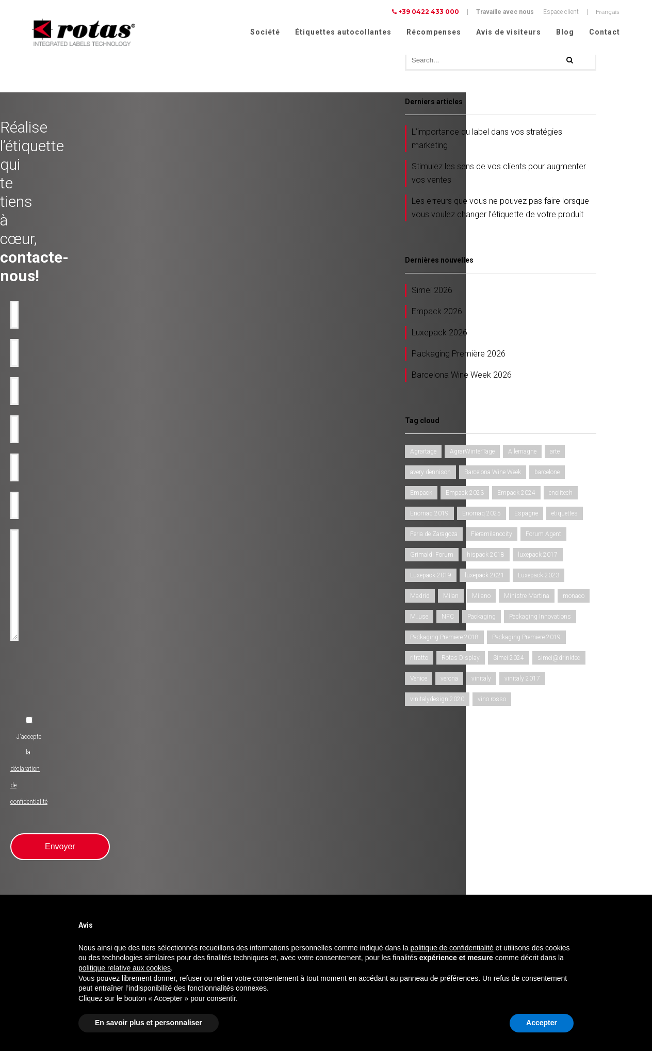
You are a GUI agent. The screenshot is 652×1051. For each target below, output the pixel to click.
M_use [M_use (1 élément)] (419, 618)
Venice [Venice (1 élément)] (418, 680)
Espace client (561, 11)
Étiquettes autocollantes (343, 32)
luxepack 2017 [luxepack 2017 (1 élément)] (538, 556)
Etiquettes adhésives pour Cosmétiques (75, 866)
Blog (565, 32)
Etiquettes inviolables (205, 829)
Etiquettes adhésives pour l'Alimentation (76, 854)
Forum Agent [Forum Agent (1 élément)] (543, 535)
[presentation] (243, 446)
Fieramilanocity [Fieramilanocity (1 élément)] (491, 535)
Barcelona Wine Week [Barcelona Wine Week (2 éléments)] (492, 473)
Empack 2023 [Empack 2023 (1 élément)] (465, 494)
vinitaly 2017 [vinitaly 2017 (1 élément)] (522, 680)
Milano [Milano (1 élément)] (481, 597)
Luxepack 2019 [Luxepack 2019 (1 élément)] (430, 576)
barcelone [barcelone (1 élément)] (547, 473)
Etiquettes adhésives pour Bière (64, 829)
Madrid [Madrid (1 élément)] (420, 597)
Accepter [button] (541, 1022)
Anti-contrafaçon (198, 817)
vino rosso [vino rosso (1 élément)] (492, 700)
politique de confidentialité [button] (452, 948)
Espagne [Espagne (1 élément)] (526, 515)
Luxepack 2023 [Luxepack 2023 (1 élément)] (538, 576)
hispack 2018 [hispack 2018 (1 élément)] (485, 556)
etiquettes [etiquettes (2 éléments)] (564, 515)
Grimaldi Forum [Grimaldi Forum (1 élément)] (431, 556)
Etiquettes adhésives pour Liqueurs (69, 842)
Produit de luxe (196, 792)
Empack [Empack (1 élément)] (421, 494)
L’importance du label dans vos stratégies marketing (487, 140)
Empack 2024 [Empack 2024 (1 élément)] (516, 494)
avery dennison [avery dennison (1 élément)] (430, 473)
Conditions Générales (519, 887)
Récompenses (433, 32)
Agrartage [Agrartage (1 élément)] (423, 453)
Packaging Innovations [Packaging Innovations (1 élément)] (540, 618)
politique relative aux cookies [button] (124, 968)
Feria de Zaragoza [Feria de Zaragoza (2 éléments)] (434, 535)
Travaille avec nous (505, 11)
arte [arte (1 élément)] (555, 453)
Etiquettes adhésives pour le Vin (65, 792)
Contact (604, 32)
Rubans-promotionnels (207, 854)
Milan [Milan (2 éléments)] (451, 597)
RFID (183, 866)
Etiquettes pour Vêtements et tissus (70, 891)
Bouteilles (189, 842)
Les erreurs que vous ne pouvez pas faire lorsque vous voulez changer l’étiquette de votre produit (500, 209)
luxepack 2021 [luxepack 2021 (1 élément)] (484, 576)
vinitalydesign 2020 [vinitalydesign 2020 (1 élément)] (437, 700)
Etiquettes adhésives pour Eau (63, 817)
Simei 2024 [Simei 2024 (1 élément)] (508, 659)
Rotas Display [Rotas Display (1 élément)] (461, 659)
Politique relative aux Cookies (530, 873)
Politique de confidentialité (526, 860)
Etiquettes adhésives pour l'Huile (66, 805)
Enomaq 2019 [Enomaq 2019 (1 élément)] (429, 515)
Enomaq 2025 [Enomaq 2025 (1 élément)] (481, 515)
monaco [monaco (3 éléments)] (573, 597)
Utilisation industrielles (207, 805)
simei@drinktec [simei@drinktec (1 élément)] (558, 659)
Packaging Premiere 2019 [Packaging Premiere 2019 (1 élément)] (526, 638)
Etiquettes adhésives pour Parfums (69, 879)
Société (265, 32)
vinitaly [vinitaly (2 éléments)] (481, 680)
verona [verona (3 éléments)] (449, 680)
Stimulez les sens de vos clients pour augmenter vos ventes (499, 174)
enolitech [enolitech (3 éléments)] (561, 494)
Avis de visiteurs (508, 32)
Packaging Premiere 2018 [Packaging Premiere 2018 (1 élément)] (444, 638)
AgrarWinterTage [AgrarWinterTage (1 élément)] (472, 453)
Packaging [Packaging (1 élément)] (481, 618)
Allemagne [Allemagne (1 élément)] (522, 453)
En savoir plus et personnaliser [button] (148, 1022)
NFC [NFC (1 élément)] (448, 618)
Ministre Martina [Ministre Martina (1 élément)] (526, 597)
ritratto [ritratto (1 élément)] (419, 659)
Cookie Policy (599, 873)
